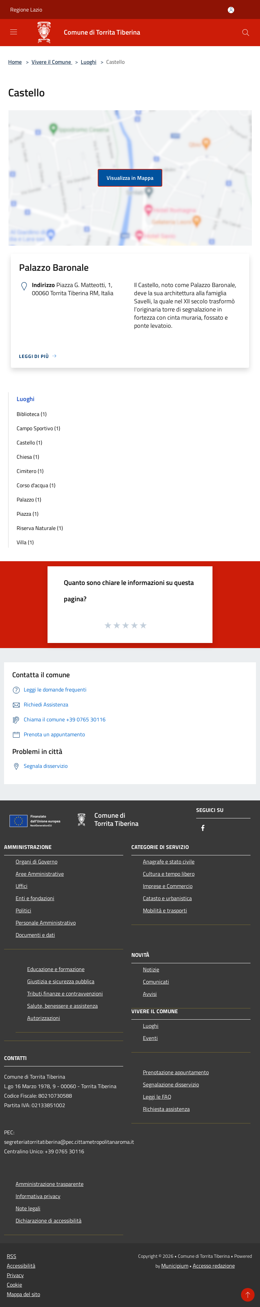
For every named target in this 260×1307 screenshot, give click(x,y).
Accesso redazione (214, 1266)
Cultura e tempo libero (168, 874)
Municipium (174, 1266)
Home (15, 62)
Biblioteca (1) (32, 414)
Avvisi (150, 994)
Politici (23, 910)
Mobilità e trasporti (165, 910)
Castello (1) (29, 442)
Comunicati (156, 982)
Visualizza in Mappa (130, 178)
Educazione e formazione (56, 969)
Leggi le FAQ (157, 1097)
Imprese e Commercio (167, 886)
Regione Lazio (26, 9)
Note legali (28, 1208)
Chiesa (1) (28, 457)
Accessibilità (21, 1266)
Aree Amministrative (40, 874)
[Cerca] (246, 33)
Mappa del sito (23, 1294)
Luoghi (88, 62)
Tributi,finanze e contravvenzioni (65, 993)
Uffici (21, 886)
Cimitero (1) (30, 471)
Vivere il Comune (52, 62)
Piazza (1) (27, 514)
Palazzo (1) (29, 499)
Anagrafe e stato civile (168, 861)
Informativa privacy (38, 1196)
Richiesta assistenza (166, 1109)
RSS (11, 1256)
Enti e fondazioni (35, 898)
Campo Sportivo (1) (38, 428)
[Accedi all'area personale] (231, 10)
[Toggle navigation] (14, 32)
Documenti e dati (35, 935)
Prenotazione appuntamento (176, 1072)
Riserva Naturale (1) (40, 528)
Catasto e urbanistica (167, 898)
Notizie (151, 969)
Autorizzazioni (43, 1018)
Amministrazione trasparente (49, 1184)
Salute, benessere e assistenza (62, 1006)
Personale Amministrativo (46, 922)
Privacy (15, 1275)
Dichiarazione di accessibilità (48, 1220)
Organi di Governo (36, 861)
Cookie (14, 1285)
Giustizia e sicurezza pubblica (60, 981)
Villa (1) (25, 542)
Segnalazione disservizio (171, 1084)
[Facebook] (203, 828)
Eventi (150, 1038)
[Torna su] (248, 1295)
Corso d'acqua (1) (36, 485)
